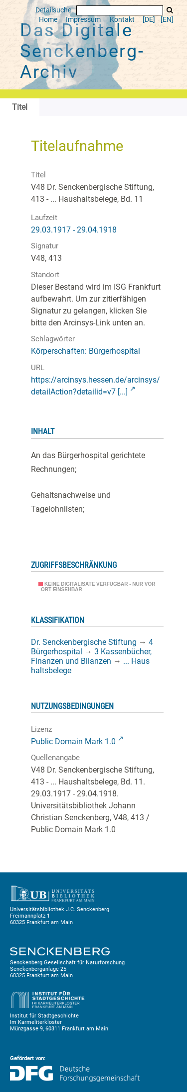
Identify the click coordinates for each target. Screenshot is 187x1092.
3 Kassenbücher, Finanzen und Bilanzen (91, 656)
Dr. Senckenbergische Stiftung (84, 642)
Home (48, 19)
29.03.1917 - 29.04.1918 (74, 229)
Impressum (83, 19)
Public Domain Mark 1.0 (73, 741)
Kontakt (122, 19)
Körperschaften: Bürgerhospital (85, 351)
